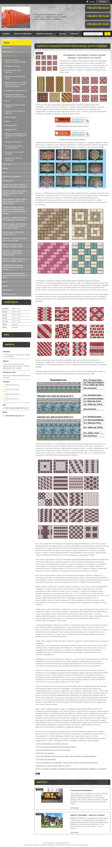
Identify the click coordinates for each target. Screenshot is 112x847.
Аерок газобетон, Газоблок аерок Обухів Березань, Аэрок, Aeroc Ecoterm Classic (14, 201)
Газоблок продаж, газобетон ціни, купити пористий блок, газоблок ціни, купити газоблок (14, 226)
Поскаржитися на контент (63, 845)
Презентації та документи (12, 176)
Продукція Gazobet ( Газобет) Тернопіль (15, 106)
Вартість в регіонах (22, 34)
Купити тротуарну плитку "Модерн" (72, 139)
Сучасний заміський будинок (81, 790)
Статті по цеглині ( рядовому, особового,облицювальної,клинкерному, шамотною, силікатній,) (71, 769)
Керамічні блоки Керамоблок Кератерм (15, 112)
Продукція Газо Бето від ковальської (13, 159)
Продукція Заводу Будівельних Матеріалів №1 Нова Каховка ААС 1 (16, 136)
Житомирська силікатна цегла (15, 90)
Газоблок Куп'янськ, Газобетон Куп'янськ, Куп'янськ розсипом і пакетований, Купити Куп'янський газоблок (14, 211)
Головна (6, 34)
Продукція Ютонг (11, 129)
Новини (5, 168)
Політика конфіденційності (80, 845)
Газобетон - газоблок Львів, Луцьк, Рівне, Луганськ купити (15, 239)
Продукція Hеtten (11, 125)
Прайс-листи (7, 164)
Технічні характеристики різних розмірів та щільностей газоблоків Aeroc (15, 275)
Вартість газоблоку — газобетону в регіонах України (15, 61)
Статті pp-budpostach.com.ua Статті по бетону (53, 750)
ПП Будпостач (8, 180)
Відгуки (5, 286)
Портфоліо (6, 47)
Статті (5, 172)
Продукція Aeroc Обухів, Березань (13, 71)
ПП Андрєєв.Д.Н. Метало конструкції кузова (14, 147)
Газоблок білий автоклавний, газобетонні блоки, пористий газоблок (13, 267)
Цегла (7, 101)
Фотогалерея (7, 52)
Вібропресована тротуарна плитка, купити (72, 126)
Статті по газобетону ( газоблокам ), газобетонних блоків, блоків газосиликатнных (66, 762)
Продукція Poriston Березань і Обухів (15, 77)
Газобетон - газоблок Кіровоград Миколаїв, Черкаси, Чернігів (14, 260)
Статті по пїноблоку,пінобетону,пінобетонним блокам (56, 747)
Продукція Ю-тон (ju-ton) (13, 142)
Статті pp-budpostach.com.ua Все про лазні (52, 744)
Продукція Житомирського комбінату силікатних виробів (15, 96)
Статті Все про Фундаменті (46, 759)
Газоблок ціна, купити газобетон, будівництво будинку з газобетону (15, 186)
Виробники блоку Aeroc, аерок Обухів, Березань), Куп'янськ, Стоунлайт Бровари (15, 84)
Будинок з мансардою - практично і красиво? (87, 815)
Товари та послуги (44, 34)
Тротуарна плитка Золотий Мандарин (14, 153)
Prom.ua (66, 843)
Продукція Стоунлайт (12, 66)
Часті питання (8, 290)
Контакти (75, 34)
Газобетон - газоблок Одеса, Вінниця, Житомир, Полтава (13, 246)
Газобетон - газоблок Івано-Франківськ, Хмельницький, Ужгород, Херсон (12, 253)
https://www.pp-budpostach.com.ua (17, 408)
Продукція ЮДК (10, 117)
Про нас (62, 34)
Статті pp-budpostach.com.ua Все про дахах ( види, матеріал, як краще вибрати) (66, 756)
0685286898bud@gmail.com (14, 416)
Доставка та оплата (11, 40)
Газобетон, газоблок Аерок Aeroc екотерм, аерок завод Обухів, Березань (14, 193)
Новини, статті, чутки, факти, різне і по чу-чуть (53, 766)
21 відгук (92, 1)
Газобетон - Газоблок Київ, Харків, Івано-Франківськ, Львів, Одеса (15, 219)
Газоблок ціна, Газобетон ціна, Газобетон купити (13, 233)
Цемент (7, 121)
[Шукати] (107, 33)
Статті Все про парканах (45, 753)
